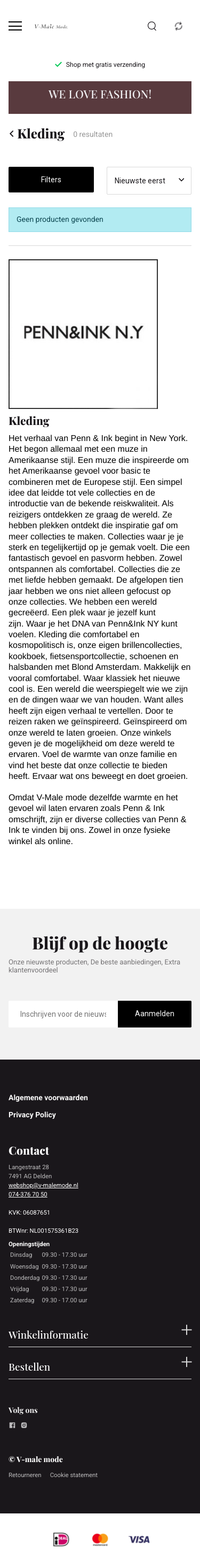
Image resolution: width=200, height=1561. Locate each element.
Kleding (37, 133)
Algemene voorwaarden (48, 1098)
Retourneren (25, 1475)
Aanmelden (154, 1013)
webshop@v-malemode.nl (43, 1185)
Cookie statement (74, 1475)
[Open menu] (15, 25)
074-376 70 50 (28, 1194)
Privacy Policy (32, 1115)
